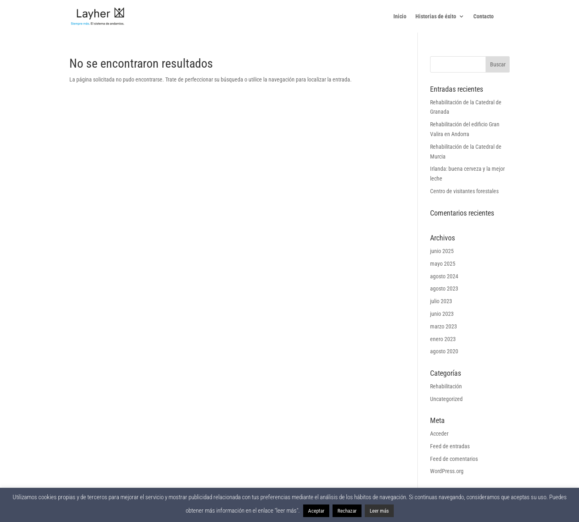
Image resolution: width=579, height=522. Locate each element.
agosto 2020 (444, 351)
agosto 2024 (444, 276)
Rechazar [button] (347, 511)
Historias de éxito (435, 16)
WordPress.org (447, 471)
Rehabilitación (446, 386)
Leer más (379, 511)
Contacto (483, 16)
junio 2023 (442, 314)
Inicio (399, 16)
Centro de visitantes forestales (464, 191)
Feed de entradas (450, 446)
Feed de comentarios (454, 459)
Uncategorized (446, 399)
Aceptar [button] (316, 511)
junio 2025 (442, 251)
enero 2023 (443, 339)
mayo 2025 (442, 263)
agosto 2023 (444, 288)
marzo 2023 (443, 326)
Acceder (439, 433)
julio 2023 (441, 301)
